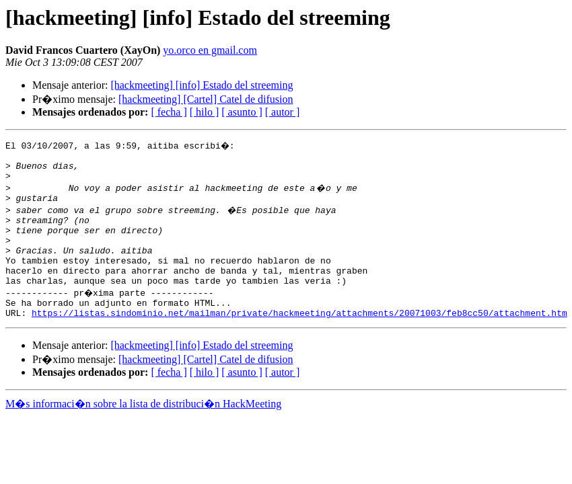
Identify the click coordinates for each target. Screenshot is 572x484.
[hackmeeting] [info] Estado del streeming (201, 85)
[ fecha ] (168, 112)
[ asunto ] (241, 112)
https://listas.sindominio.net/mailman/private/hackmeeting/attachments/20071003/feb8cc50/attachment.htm (299, 339)
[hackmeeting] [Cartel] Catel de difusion (205, 99)
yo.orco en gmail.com (210, 50)
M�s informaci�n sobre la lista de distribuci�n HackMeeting (143, 430)
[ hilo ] (204, 112)
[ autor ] (282, 112)
